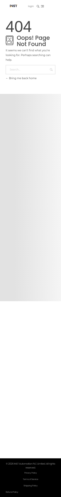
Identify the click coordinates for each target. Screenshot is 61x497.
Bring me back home (21, 78)
